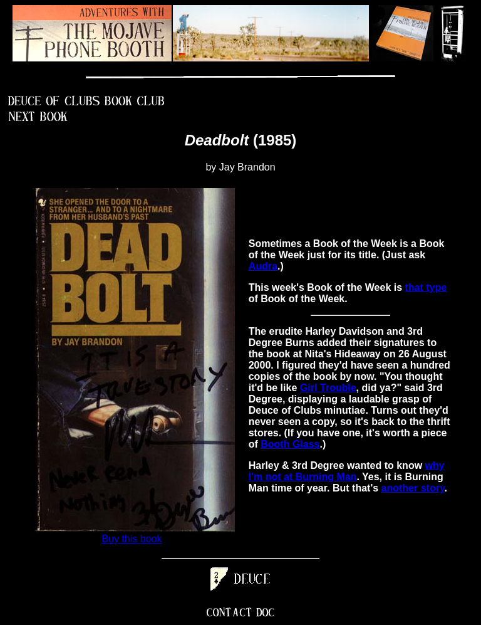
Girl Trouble (328, 387)
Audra (263, 266)
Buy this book (131, 538)
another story (413, 488)
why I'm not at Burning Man (347, 471)
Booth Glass (290, 444)
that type (426, 287)
